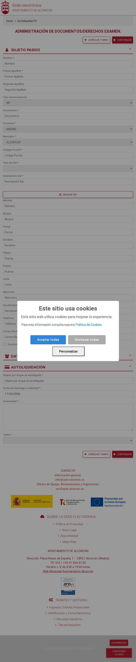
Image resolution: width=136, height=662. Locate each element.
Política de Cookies (88, 325)
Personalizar (68, 351)
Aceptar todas (48, 339)
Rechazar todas (87, 339)
